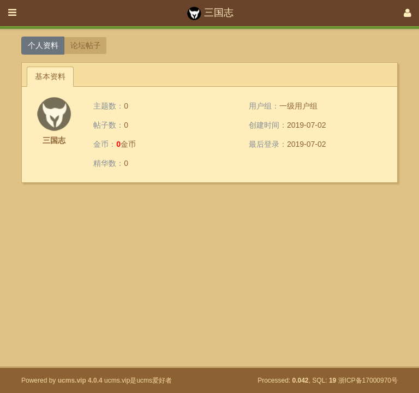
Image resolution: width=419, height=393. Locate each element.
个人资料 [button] (43, 45)
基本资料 (50, 76)
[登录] (407, 13)
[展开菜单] (12, 13)
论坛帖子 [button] (85, 45)
